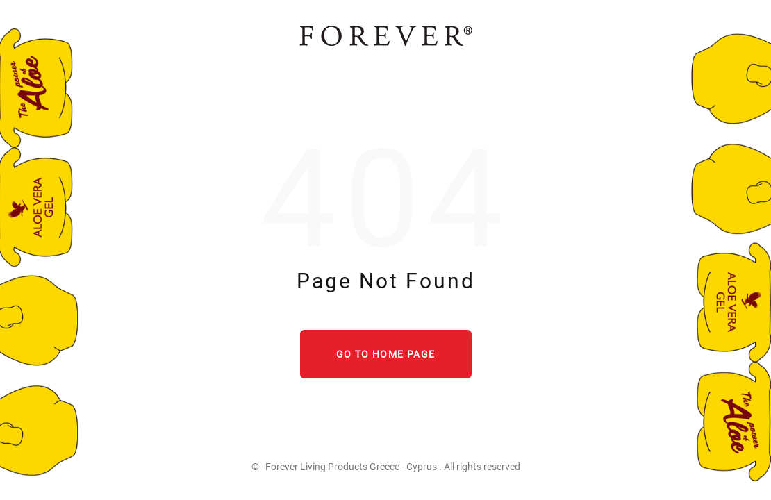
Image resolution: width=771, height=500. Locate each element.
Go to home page (386, 354)
